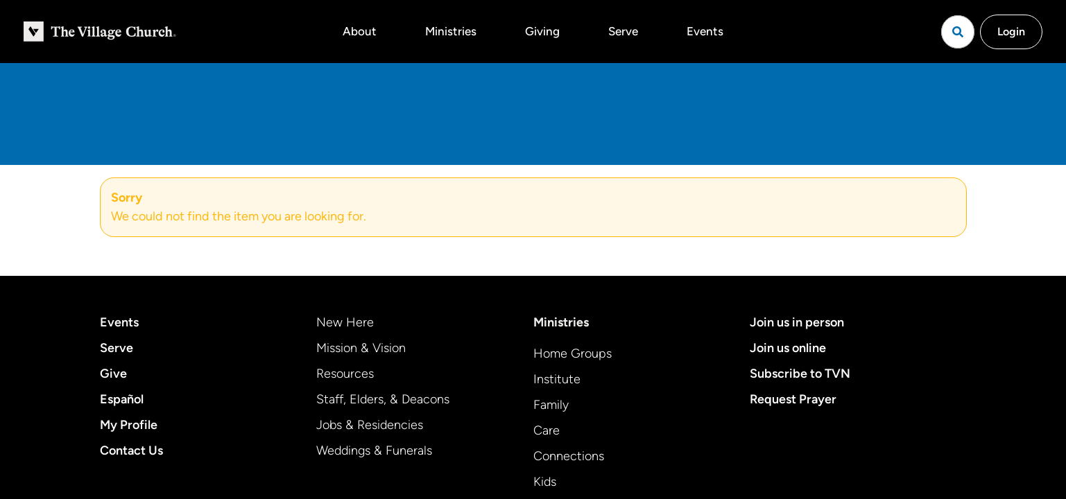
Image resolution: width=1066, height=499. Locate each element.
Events (705, 31)
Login (1011, 31)
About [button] (360, 31)
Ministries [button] (450, 31)
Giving (542, 31)
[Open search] (957, 32)
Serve (623, 31)
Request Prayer (793, 399)
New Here (345, 322)
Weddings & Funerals (374, 450)
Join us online (788, 348)
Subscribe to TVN (800, 373)
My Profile (128, 424)
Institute (557, 379)
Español (122, 399)
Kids (544, 481)
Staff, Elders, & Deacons (382, 399)
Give (113, 373)
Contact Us (131, 450)
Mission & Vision (361, 348)
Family (551, 404)
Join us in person (797, 322)
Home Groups (572, 353)
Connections (568, 456)
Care (546, 430)
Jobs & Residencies (369, 424)
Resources (345, 373)
